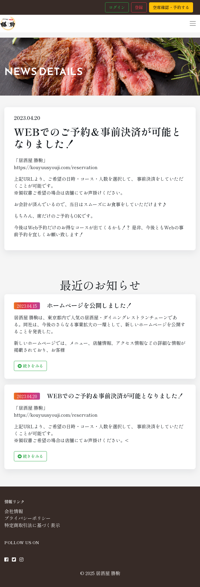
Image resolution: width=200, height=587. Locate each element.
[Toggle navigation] (193, 23)
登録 (139, 7)
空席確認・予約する (171, 7)
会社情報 (13, 511)
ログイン (117, 7)
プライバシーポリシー (27, 518)
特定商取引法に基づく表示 (32, 525)
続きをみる (30, 366)
